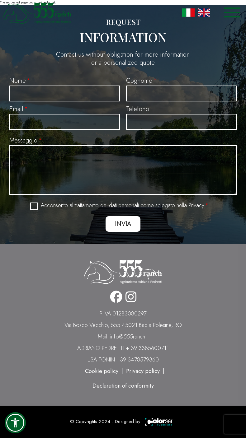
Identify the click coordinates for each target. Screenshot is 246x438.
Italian (188, 12)
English (204, 12)
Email (16, 109)
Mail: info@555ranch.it (123, 337)
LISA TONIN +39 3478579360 (123, 360)
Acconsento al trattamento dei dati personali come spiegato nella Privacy (122, 205)
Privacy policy (143, 371)
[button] (15, 423)
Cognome (139, 80)
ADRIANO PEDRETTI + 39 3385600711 (123, 348)
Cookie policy (101, 371)
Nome (17, 80)
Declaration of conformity (123, 386)
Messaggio (23, 140)
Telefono (137, 109)
